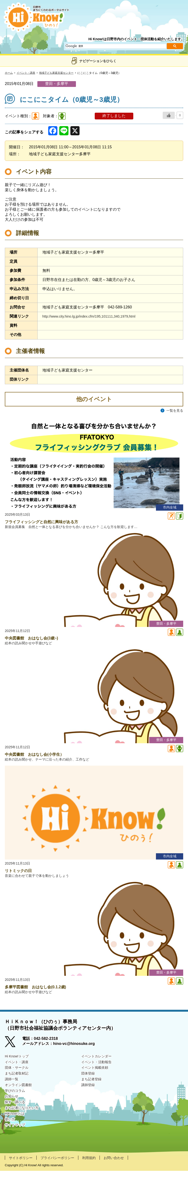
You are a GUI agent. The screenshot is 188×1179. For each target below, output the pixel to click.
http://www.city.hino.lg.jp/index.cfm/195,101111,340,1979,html (95, 316)
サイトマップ (16, 1138)
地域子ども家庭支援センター (60, 73)
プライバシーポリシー (63, 1166)
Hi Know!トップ (18, 1064)
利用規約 (98, 1166)
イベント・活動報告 (98, 1070)
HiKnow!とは (16, 1126)
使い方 (10, 1132)
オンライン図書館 (20, 1095)
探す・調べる (16, 1114)
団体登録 (89, 1083)
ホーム (9, 73)
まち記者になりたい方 (24, 1120)
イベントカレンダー (98, 1064)
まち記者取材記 (18, 1083)
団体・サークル (18, 1076)
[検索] (115, 46)
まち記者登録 (92, 1089)
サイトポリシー (22, 1166)
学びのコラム (16, 1101)
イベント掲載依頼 (96, 1076)
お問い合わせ (125, 1166)
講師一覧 (12, 1089)
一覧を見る (173, 411)
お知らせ (12, 1107)
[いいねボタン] (169, 115)
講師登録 (89, 1095)
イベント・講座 (27, 73)
